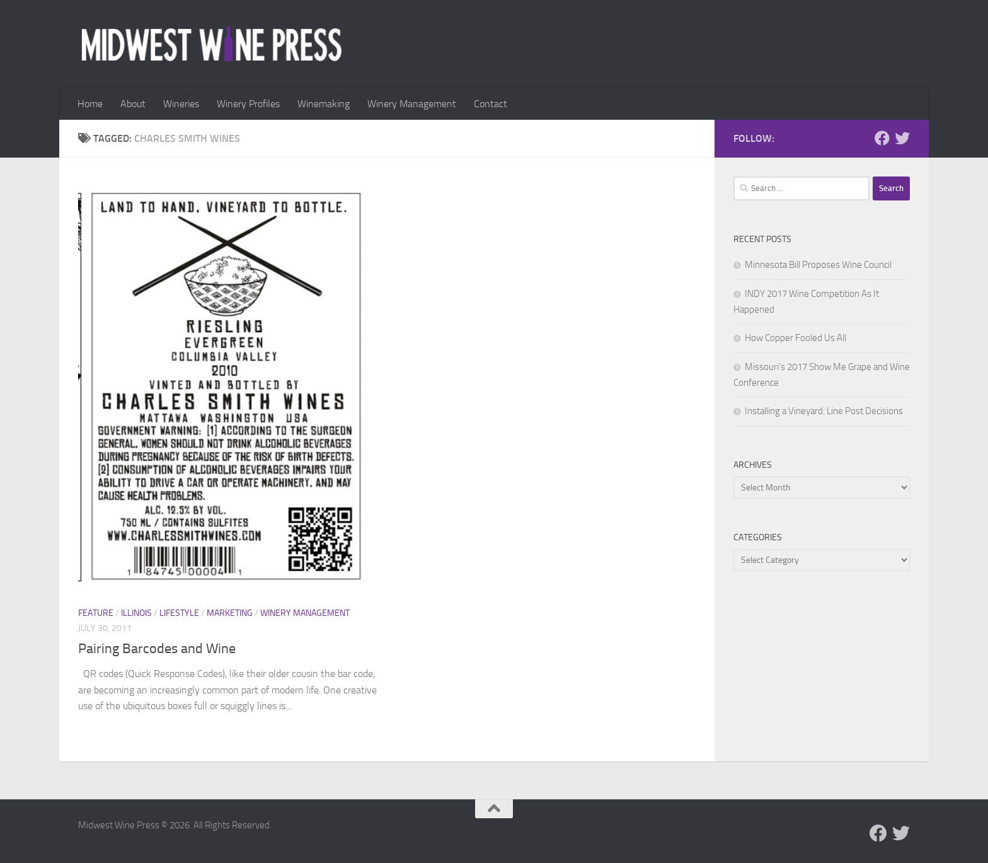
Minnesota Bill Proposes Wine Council (818, 264)
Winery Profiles (248, 104)
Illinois (136, 613)
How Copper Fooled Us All (795, 338)
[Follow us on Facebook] (882, 138)
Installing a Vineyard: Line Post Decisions (824, 411)
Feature (95, 613)
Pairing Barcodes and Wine (157, 648)
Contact (490, 104)
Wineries (181, 104)
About (133, 104)
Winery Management (411, 104)
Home (90, 104)
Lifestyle (179, 613)
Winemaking (323, 104)
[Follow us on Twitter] (902, 138)
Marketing (230, 613)
